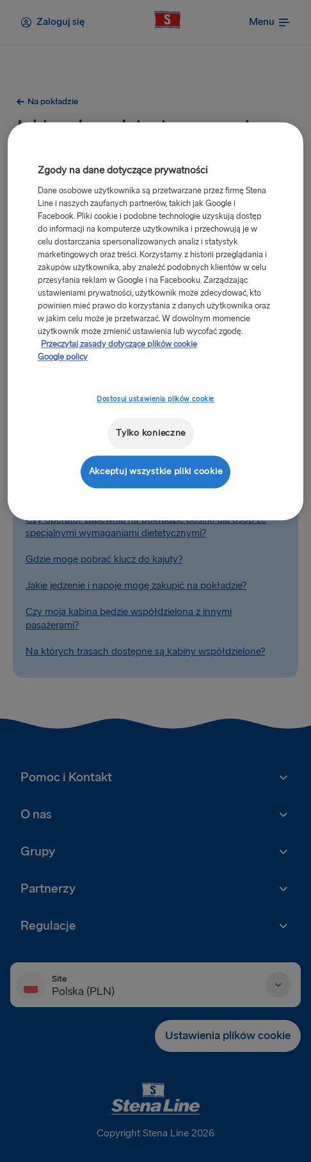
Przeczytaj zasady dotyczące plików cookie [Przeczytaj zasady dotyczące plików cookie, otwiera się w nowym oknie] (119, 344)
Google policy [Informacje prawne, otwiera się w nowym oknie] (63, 357)
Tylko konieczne (151, 433)
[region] (155, 321)
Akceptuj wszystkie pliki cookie (156, 471)
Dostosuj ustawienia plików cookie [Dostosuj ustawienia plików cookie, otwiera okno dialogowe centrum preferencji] (155, 399)
